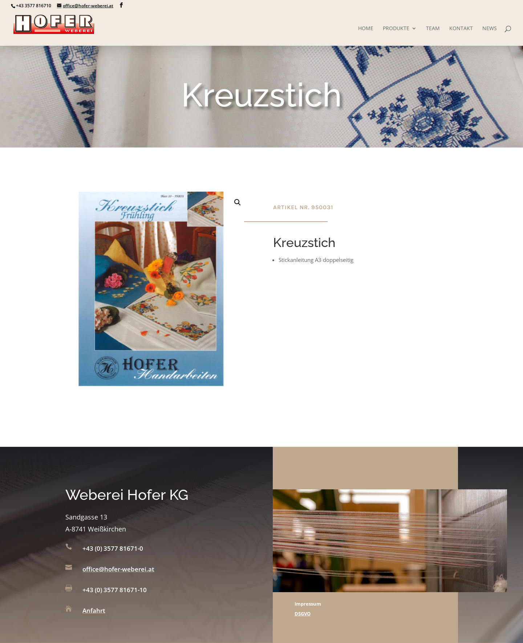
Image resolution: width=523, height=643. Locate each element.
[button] (237, 202)
